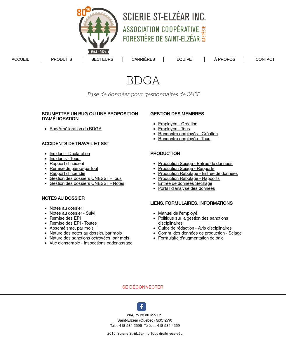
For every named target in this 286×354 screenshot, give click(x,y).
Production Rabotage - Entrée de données (198, 173)
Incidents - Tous (65, 158)
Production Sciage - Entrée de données (195, 163)
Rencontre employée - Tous (184, 138)
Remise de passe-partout (74, 168)
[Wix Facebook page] (141, 306)
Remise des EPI (65, 218)
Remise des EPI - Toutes (73, 223)
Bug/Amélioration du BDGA (76, 128)
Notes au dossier (66, 208)
